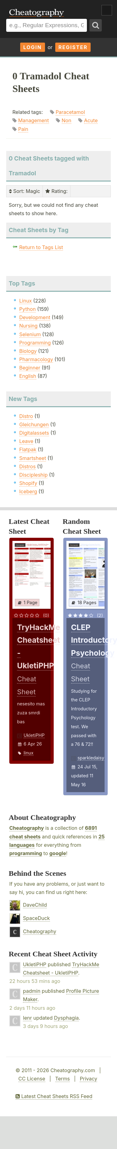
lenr (27, 1018)
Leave (26, 441)
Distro (26, 416)
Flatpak (27, 449)
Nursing (28, 326)
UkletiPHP (34, 735)
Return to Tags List (41, 247)
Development (34, 317)
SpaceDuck (36, 918)
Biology (28, 351)
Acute (91, 120)
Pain (23, 129)
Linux (25, 301)
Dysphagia (66, 1018)
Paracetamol (70, 112)
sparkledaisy (91, 757)
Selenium (30, 334)
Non (66, 120)
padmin (31, 991)
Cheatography (26, 828)
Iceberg (28, 491)
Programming (35, 343)
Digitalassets (34, 433)
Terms (62, 1079)
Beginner (29, 368)
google (57, 853)
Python (27, 309)
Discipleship (33, 475)
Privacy (88, 1079)
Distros (27, 466)
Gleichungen (34, 424)
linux (29, 752)
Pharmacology (36, 359)
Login (32, 47)
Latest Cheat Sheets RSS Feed (54, 1096)
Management (33, 120)
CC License (31, 1079)
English (27, 376)
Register (73, 47)
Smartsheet (32, 458)
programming (25, 853)
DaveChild (35, 905)
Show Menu (106, 10)
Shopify (28, 483)
